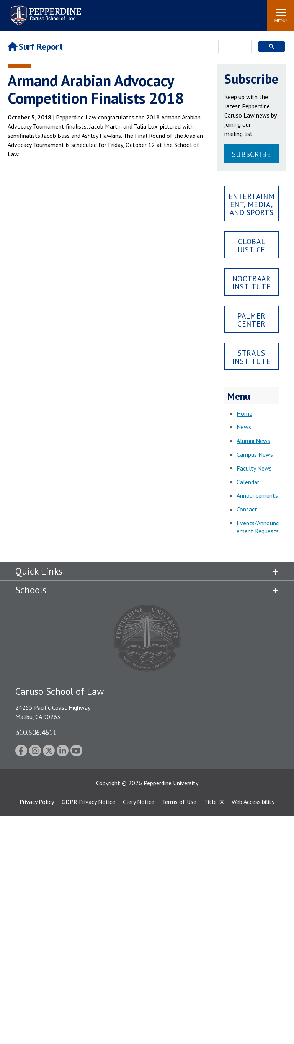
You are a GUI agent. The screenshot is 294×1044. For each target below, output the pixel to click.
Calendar (248, 482)
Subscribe (251, 154)
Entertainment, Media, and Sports (252, 204)
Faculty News (254, 468)
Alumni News (253, 440)
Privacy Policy (37, 801)
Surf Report (35, 46)
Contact (247, 509)
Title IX (214, 801)
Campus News (255, 454)
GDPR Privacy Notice (88, 801)
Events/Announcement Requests (258, 527)
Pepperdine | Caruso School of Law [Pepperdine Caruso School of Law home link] (44, 10)
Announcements (257, 495)
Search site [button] (157, 11)
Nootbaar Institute (251, 282)
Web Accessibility (253, 801)
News (244, 427)
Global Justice (251, 245)
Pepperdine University (171, 783)
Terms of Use (179, 801)
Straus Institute (251, 357)
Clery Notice (138, 801)
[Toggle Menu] (280, 15)
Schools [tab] (30, 590)
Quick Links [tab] (38, 571)
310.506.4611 (36, 732)
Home (244, 413)
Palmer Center (251, 319)
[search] (232, 47)
